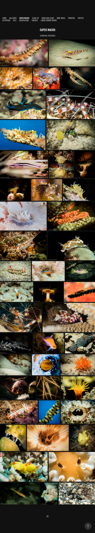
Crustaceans (24, 20)
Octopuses (6, 20)
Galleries (13, 18)
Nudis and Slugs (48, 18)
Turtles (81, 18)
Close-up (35, 18)
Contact (35, 20)
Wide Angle (61, 18)
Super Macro (24, 18)
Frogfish (71, 18)
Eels (14, 20)
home (4, 18)
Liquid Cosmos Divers (49, 20)
